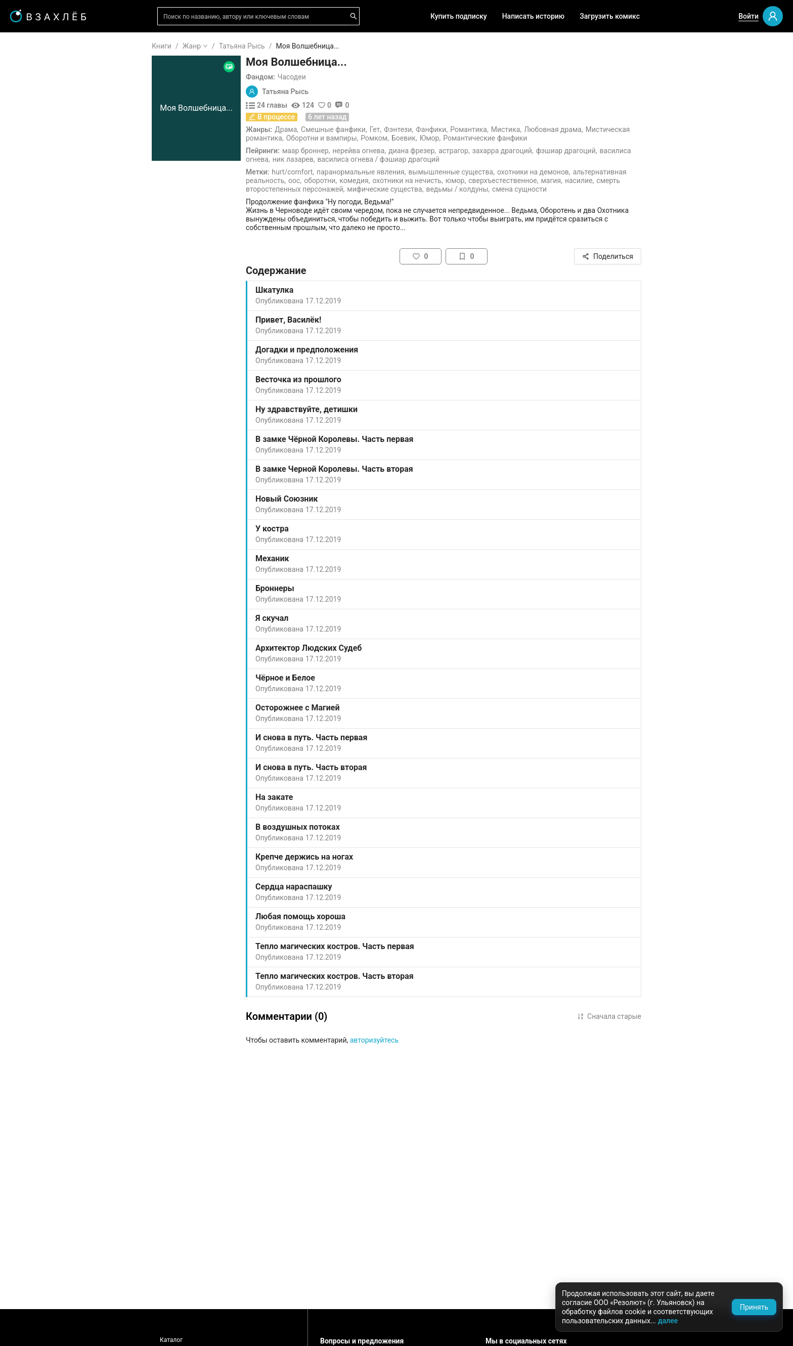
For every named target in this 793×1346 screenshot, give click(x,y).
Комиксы (40, 217)
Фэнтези (458, 129)
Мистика (566, 129)
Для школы (43, 324)
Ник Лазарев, (354, 159)
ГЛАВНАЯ (40, 46)
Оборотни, (381, 180)
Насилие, (640, 180)
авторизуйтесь (435, 1040)
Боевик (464, 138)
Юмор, (516, 180)
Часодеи (352, 77)
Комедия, (415, 180)
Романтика (529, 129)
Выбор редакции (52, 169)
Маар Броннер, (367, 151)
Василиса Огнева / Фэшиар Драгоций (439, 159)
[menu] (60, 309)
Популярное (44, 234)
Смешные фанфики (394, 129)
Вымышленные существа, (512, 172)
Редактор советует (55, 295)
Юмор (490, 138)
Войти (748, 16)
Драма (346, 129)
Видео (34, 201)
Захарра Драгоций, (563, 151)
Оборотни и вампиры (382, 138)
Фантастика (44, 466)
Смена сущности (580, 189)
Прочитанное (46, 91)
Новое (34, 250)
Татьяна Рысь (303, 46)
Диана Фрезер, (473, 151)
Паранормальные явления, (421, 172)
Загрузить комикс (610, 16)
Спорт (34, 547)
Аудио (34, 185)
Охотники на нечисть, (468, 180)
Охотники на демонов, (594, 172)
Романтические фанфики (546, 138)
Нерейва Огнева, (420, 151)
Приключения (47, 530)
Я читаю (38, 75)
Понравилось (46, 108)
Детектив (40, 482)
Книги (222, 46)
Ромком (434, 138)
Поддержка (37, 1327)
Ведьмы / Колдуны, (518, 189)
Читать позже (47, 124)
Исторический (48, 579)
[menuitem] (60, 46)
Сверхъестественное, (564, 180)
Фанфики (491, 129)
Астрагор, (515, 151)
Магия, (612, 180)
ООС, (355, 180)
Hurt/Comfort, (353, 172)
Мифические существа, (446, 189)
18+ (30, 352)
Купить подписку (458, 16)
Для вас (37, 153)
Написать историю (533, 16)
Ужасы (36, 401)
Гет (435, 129)
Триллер (38, 498)
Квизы (35, 279)
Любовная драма (613, 129)
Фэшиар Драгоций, (627, 151)
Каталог (232, 1339)
